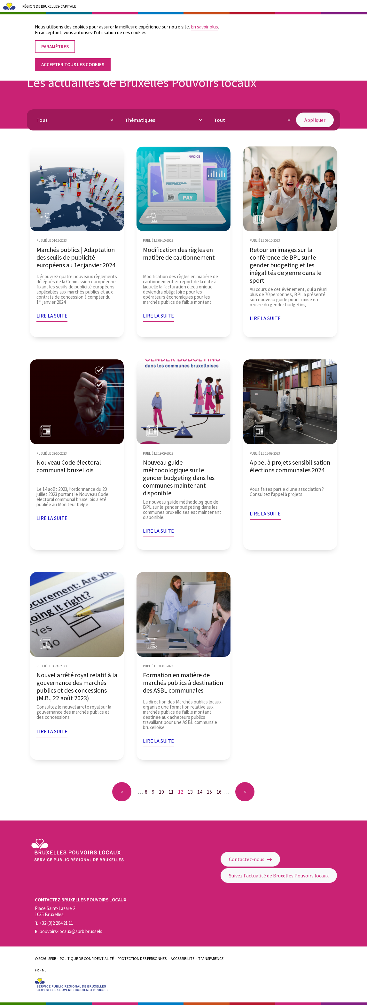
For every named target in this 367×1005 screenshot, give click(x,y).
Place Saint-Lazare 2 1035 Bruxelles (55, 911)
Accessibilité (182, 958)
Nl (44, 970)
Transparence (210, 958)
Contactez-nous (250, 859)
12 (182, 793)
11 (172, 792)
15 (211, 792)
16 (220, 792)
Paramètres (55, 42)
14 (201, 792)
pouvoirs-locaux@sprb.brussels (68, 931)
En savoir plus (204, 22)
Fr (37, 970)
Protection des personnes (142, 958)
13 (191, 792)
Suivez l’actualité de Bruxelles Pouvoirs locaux (279, 875)
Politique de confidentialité (87, 958)
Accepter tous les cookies (72, 60)
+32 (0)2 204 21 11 (54, 923)
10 (163, 792)
